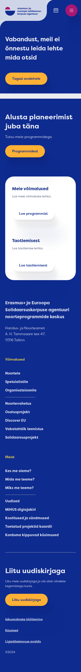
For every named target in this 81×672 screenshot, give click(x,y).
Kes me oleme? (18, 471)
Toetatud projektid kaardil (28, 527)
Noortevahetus (18, 404)
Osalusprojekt (17, 412)
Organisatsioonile (21, 390)
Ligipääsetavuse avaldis (23, 641)
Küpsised (11, 630)
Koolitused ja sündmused (27, 518)
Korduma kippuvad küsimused (32, 535)
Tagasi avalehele (26, 79)
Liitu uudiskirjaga (26, 600)
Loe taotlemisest (33, 265)
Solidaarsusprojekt (21, 437)
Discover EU (15, 420)
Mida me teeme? (20, 479)
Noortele (12, 373)
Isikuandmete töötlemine (24, 619)
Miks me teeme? (19, 488)
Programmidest (25, 151)
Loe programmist (33, 214)
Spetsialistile (16, 382)
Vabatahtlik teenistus (24, 429)
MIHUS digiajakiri (20, 510)
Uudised (12, 501)
